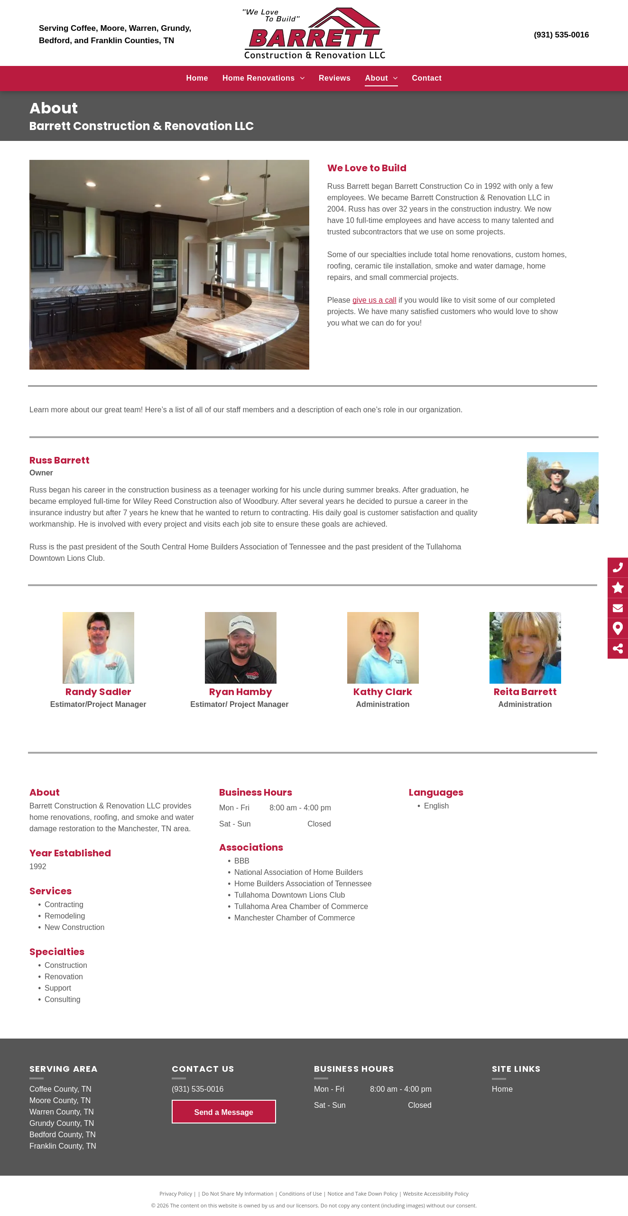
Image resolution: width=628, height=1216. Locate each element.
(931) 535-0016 (561, 34)
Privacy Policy (175, 1193)
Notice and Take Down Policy (363, 1193)
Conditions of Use (300, 1193)
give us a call (374, 300)
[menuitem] (197, 78)
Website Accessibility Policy (436, 1193)
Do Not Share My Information (238, 1193)
